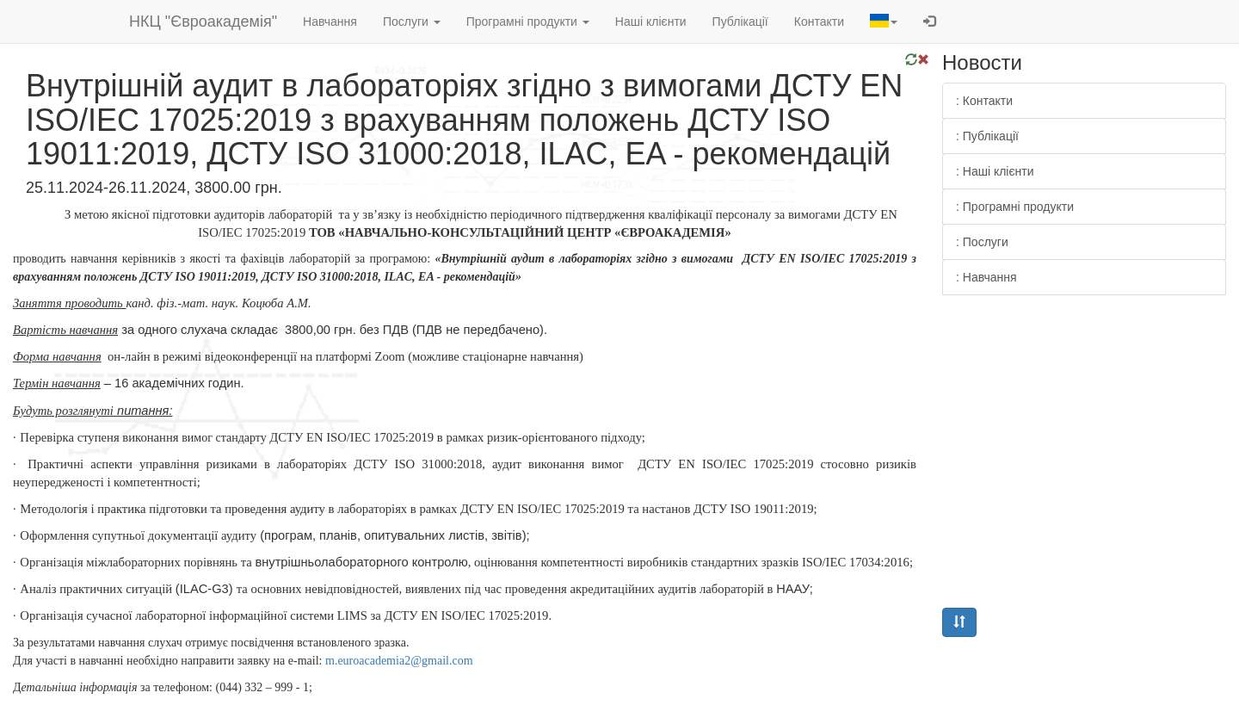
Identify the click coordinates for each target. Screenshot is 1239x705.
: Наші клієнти (995, 171)
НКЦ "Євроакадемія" (203, 21)
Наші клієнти (651, 21)
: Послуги (982, 242)
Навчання (330, 21)
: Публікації (987, 136)
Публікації (740, 21)
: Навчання (986, 277)
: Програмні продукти (1015, 206)
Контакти (819, 21)
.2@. (399, 660)
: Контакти (984, 101)
